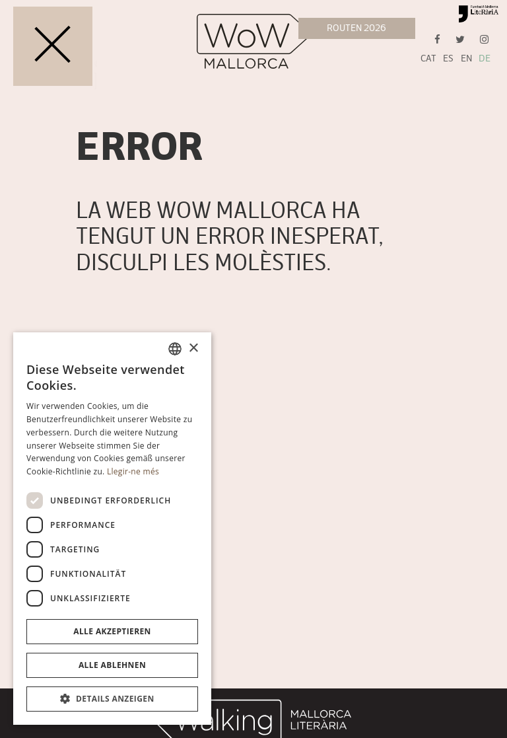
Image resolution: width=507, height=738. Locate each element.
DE (484, 58)
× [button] (193, 348)
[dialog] (112, 528)
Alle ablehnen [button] (112, 665)
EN (466, 58)
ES (448, 58)
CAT (428, 58)
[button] (112, 699)
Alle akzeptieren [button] (112, 631)
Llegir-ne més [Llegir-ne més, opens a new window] (133, 471)
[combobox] (175, 348)
